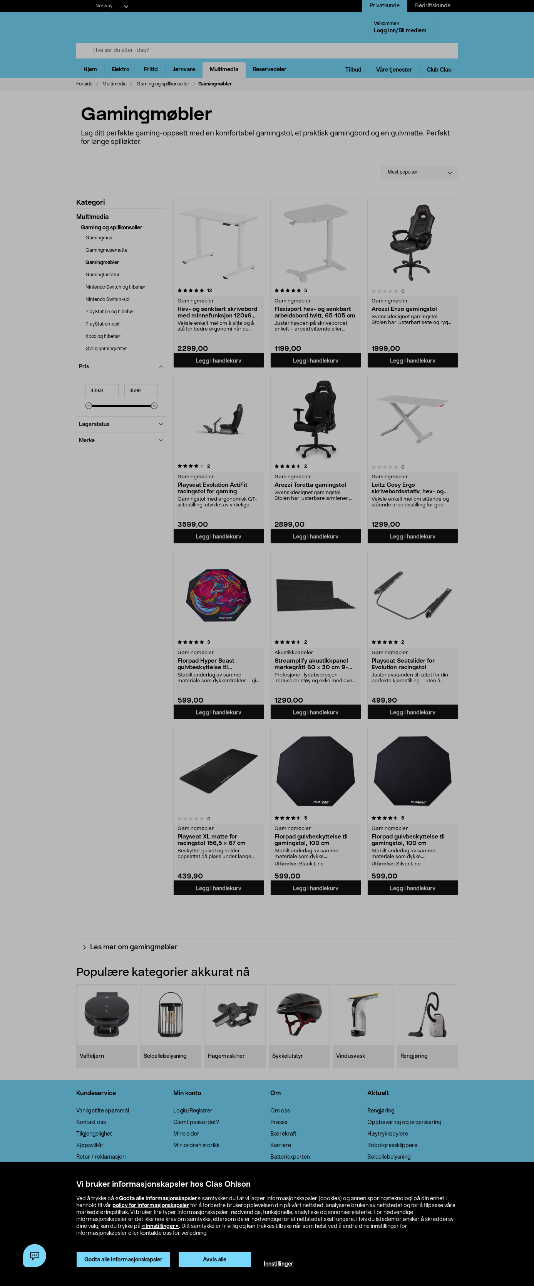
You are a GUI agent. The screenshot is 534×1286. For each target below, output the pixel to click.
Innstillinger (278, 1264)
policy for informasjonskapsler (150, 1205)
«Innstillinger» (160, 1226)
